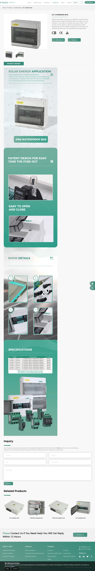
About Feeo (37, 2)
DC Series (50, 550)
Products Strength (8, 553)
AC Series (65, 550)
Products (55, 2)
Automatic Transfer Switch (55, 553)
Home (29, 2)
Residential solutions (30, 556)
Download (58, 40)
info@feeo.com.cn (60, 448)
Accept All (15, 568)
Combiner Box (17, 7)
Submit (8, 483)
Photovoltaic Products (69, 556)
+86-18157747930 (86, 549)
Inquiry (74, 40)
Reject (7, 568)
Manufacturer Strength (9, 550)
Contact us (80, 535)
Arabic (49, 559)
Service (69, 2)
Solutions (47, 2)
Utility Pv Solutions (30, 550)
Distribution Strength (8, 556)
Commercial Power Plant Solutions (34, 553)
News (63, 2)
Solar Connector (52, 556)
